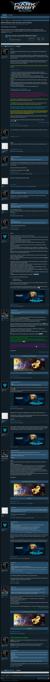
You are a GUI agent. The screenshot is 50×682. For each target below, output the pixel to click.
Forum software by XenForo (9, 679)
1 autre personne (26, 503)
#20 (47, 666)
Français (2, 678)
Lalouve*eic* (16, 125)
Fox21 (3, 185)
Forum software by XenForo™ (27, 679)
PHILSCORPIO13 (26, 186)
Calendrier (10, 14)
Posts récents (4, 17)
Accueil (46, 678)
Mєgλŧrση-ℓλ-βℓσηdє (4, 421)
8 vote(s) (38, 39)
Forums (4, 15)
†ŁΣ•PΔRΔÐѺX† (12, 186)
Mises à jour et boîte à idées (10, 24)
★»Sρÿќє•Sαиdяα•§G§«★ (5, 151)
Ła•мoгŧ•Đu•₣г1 (22, 24)
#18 (47, 631)
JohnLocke (11, 173)
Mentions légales (40, 678)
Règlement (39, 679)
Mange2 (20, 125)
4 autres (23, 125)
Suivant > (18, 46)
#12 (47, 420)
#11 (47, 406)
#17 (47, 581)
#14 (47, 501)
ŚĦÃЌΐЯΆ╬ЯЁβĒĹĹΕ (13, 151)
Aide (44, 678)
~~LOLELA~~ (12, 125)
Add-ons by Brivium (10, 680)
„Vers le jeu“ (9, 32)
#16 (47, 556)
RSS (48, 678)
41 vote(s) (38, 38)
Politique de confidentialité (45, 679)
